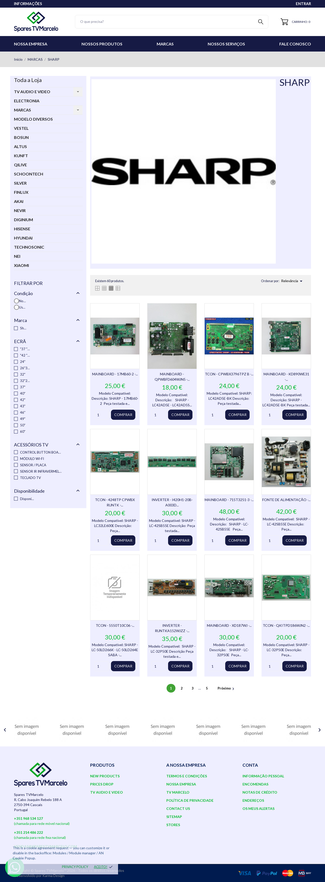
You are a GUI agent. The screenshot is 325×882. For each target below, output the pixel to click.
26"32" (25, 368)
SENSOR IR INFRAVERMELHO (41, 471)
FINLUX (21, 192)
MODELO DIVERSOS (33, 119)
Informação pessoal (263, 776)
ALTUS (20, 146)
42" (22, 400)
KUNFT (21, 155)
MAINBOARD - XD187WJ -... (229, 625)
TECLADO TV (30, 478)
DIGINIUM (23, 219)
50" (22, 425)
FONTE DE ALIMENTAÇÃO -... (286, 500)
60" (22, 431)
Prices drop (101, 784)
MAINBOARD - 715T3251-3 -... (229, 500)
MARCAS (22, 109)
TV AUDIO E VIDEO (32, 91)
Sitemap (174, 816)
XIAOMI (21, 265)
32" (22, 374)
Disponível (27, 499)
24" (22, 362)
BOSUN (21, 137)
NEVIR (20, 210)
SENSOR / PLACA (33, 465)
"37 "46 (25, 349)
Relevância (292, 281)
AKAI (18, 201)
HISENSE (22, 228)
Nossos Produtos (102, 43)
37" (22, 387)
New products (105, 776)
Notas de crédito (259, 792)
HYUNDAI (23, 237)
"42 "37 (25, 355)
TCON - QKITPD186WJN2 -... (286, 625)
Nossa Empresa (30, 43)
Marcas (165, 43)
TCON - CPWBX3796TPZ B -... (229, 374)
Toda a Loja (28, 79)
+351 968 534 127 (28, 818)
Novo (22, 301)
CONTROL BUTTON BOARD (41, 452)
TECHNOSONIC (29, 247)
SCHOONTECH (28, 173)
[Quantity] (101, 415)
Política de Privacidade (190, 800)
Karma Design (53, 875)
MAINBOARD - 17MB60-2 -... (115, 374)
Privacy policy (75, 867)
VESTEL (21, 128)
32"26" (25, 381)
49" (22, 419)
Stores (173, 825)
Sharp (23, 328)
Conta (250, 765)
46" (22, 412)
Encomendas (255, 784)
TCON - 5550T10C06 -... (115, 625)
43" (22, 406)
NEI (17, 256)
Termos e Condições (186, 776)
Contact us (178, 808)
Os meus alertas (258, 808)
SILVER (20, 183)
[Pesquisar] (171, 21)
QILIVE (20, 164)
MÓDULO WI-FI (32, 459)
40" (22, 393)
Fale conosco (295, 43)
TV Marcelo (177, 792)
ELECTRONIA (26, 100)
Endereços (253, 800)
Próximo (227, 688)
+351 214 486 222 (28, 832)
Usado (22, 307)
